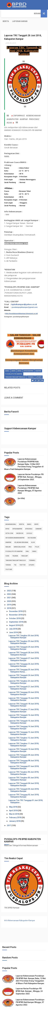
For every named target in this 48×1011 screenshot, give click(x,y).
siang (34, 544)
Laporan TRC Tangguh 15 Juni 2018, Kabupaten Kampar (24, 714)
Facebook (19, 525)
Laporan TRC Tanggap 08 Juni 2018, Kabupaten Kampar (24, 754)
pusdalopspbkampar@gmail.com (25, 300)
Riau (27, 544)
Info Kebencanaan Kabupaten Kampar (19, 913)
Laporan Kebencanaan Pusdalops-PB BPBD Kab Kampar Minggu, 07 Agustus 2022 (30, 994)
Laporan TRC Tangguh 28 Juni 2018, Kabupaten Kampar (24, 646)
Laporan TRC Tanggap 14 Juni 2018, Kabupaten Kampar (24, 720)
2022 (9, 586)
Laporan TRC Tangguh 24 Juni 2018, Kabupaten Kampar (24, 668)
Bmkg (7, 363)
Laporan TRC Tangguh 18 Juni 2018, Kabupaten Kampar (24, 697)
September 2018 (16, 614)
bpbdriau (28, 521)
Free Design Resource (33, 1008)
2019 (9, 597)
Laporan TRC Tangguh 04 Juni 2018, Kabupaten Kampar (24, 777)
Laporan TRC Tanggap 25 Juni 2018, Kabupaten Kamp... (24, 663)
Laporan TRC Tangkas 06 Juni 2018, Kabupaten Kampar (24, 765)
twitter (22, 557)
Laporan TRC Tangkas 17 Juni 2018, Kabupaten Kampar (24, 703)
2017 (9, 818)
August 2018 (14, 618)
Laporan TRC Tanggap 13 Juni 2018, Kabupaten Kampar (24, 725)
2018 (9, 600)
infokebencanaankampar (15, 530)
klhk (33, 534)
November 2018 (16, 607)
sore (7, 548)
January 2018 (15, 813)
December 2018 (16, 604)
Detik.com (9, 525)
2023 (9, 583)
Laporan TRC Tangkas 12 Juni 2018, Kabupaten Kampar (24, 731)
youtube (9, 562)
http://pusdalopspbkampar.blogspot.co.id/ (21, 306)
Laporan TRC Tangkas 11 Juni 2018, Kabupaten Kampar (24, 737)
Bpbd (19, 363)
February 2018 (15, 810)
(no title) (21, 491)
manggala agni (19, 539)
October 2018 (15, 611)
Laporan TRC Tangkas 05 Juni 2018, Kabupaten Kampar (24, 771)
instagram (32, 530)
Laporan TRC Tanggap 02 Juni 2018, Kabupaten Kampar (24, 788)
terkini (8, 557)
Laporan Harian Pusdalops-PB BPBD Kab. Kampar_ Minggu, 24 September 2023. (31, 469)
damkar (38, 521)
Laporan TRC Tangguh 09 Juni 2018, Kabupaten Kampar (24, 748)
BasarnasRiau (11, 516)
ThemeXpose (18, 1008)
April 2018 (13, 803)
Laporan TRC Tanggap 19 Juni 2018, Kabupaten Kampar (24, 691)
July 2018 (13, 621)
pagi (30, 539)
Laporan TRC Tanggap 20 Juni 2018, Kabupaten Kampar (24, 686)
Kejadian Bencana (21, 534)
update (39, 369)
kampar (38, 363)
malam (8, 539)
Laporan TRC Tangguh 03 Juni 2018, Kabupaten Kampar (24, 782)
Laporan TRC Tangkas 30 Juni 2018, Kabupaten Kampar (24, 629)
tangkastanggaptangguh (15, 369)
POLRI (37, 539)
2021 (9, 590)
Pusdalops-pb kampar (13, 366)
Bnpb (13, 363)
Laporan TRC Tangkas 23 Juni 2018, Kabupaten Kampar (24, 674)
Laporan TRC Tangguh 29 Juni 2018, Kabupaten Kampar (24, 640)
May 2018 (13, 799)
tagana (15, 548)
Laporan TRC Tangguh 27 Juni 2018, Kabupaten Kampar (24, 651)
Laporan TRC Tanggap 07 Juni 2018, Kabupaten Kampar (24, 760)
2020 (9, 593)
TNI (15, 557)
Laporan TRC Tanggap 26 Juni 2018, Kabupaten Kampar (24, 657)
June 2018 (13, 625)
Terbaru (31, 369)
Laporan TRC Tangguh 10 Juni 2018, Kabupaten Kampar (24, 742)
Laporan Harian (31, 14)
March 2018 (14, 806)
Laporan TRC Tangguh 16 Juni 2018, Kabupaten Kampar (24, 708)
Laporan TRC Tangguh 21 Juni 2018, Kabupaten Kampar (24, 680)
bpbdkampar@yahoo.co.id (24, 297)
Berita (17, 14)
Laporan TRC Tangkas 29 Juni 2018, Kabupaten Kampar (24, 634)
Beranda (7, 14)
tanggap (24, 548)
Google (29, 525)
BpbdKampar (28, 363)
